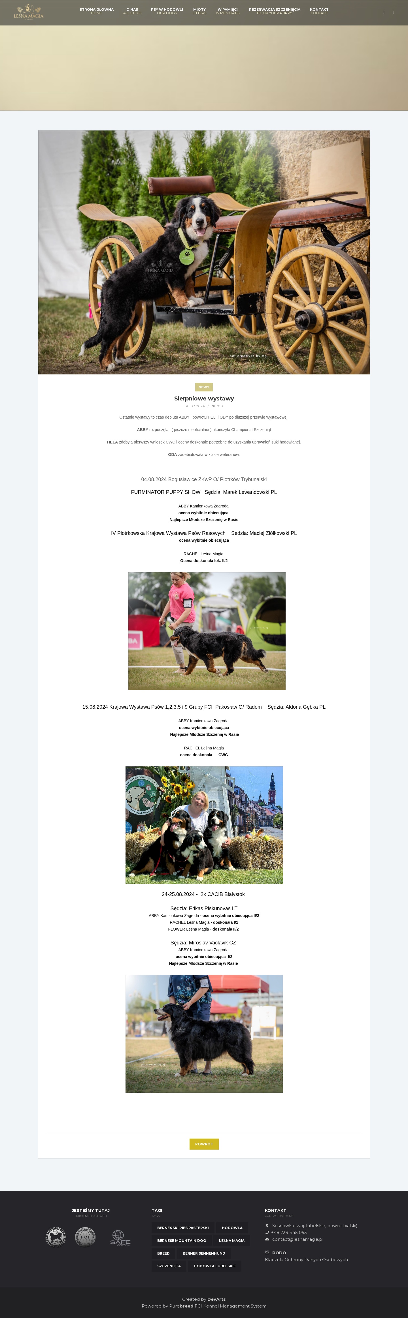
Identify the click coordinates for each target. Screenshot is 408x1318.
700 (217, 406)
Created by (204, 1299)
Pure (181, 1306)
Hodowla (232, 1228)
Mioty (199, 11)
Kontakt (319, 11)
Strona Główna (97, 11)
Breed (163, 1253)
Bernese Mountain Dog (181, 1240)
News (204, 387)
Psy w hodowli (167, 11)
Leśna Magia (232, 1240)
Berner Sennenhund (204, 1253)
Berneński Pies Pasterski (183, 1228)
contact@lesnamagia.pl (297, 1239)
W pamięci (227, 11)
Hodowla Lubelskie (215, 1266)
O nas (132, 11)
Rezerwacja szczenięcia (274, 11)
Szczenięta (169, 1266)
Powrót (204, 1144)
